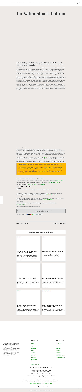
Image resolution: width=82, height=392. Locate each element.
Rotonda (42, 211)
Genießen (35, 3)
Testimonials (59, 3)
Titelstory (19, 3)
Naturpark (58, 210)
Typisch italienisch (49, 3)
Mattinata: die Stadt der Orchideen (53, 251)
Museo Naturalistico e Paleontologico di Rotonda (39, 210)
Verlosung (67, 3)
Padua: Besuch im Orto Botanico (27, 278)
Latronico (45, 157)
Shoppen (41, 3)
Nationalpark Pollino (52, 210)
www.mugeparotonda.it (35, 172)
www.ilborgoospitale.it (48, 199)
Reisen (25, 3)
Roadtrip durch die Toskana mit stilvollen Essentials (52, 305)
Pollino (39, 211)
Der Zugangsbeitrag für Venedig (52, 278)
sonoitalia (46, 211)
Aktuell (14, 3)
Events (29, 3)
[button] (77, 3)
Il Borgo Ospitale (27, 210)
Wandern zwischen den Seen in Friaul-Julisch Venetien (27, 251)
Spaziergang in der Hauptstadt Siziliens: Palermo (26, 305)
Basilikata (21, 210)
